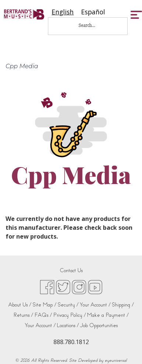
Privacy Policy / (69, 315)
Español (93, 12)
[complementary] (125, 347)
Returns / (23, 315)
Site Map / (44, 305)
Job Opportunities (99, 325)
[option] (93, 12)
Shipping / (123, 305)
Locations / (68, 325)
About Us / (19, 305)
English (63, 12)
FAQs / (43, 315)
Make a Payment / (108, 315)
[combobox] (62, 12)
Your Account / (95, 305)
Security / (68, 305)
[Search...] (92, 25)
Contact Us (71, 270)
